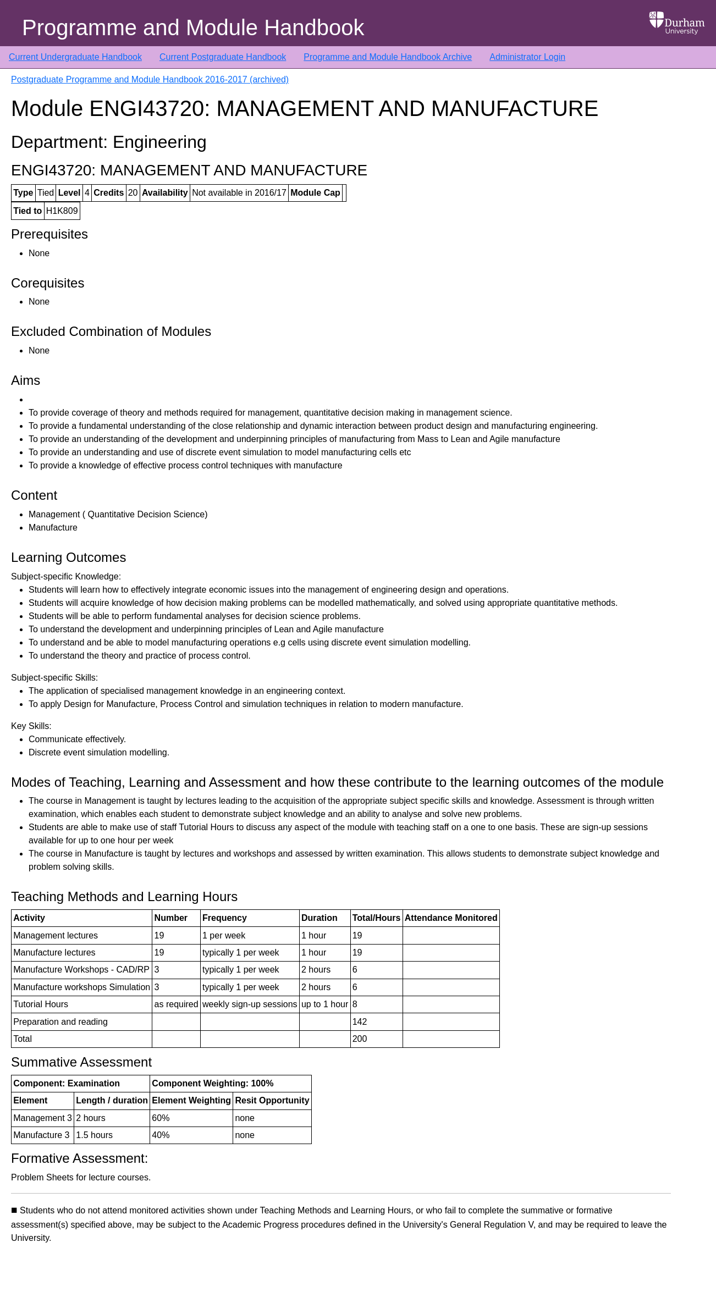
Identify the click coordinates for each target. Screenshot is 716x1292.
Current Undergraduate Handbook (75, 57)
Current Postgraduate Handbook (222, 57)
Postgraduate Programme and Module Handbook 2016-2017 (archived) (150, 79)
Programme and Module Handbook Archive (388, 57)
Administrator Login (527, 57)
